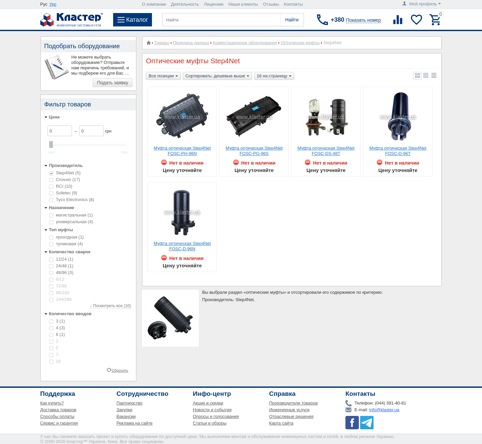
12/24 (61, 259)
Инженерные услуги (289, 409)
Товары (161, 42)
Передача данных (191, 42)
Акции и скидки (208, 403)
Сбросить (120, 370)
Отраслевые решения (291, 416)
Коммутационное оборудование (245, 42)
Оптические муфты (300, 42)
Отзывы (271, 4)
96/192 (59, 292)
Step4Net (65, 172)
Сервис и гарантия (59, 423)
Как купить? (52, 403)
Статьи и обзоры (210, 423)
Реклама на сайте (134, 423)
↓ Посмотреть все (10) (110, 305)
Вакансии (126, 416)
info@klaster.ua (384, 409)
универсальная (71, 221)
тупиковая (66, 243)
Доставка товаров (58, 409)
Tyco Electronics (71, 199)
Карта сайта (281, 423)
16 (55, 361)
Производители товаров (293, 403)
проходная (66, 237)
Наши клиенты (243, 4)
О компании (154, 4)
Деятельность (185, 4)
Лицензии (213, 4)
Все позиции (163, 76)
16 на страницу (274, 76)
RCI (60, 186)
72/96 (58, 285)
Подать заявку (112, 82)
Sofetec (63, 192)
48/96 (61, 272)
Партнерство (129, 403)
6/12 (56, 279)
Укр (53, 4)
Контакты (293, 4)
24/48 (61, 265)
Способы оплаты (57, 416)
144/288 (60, 299)
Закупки (124, 409)
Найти (292, 19)
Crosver (64, 179)
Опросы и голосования (216, 416)
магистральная (71, 214)
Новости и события (212, 409)
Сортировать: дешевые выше (217, 76)
